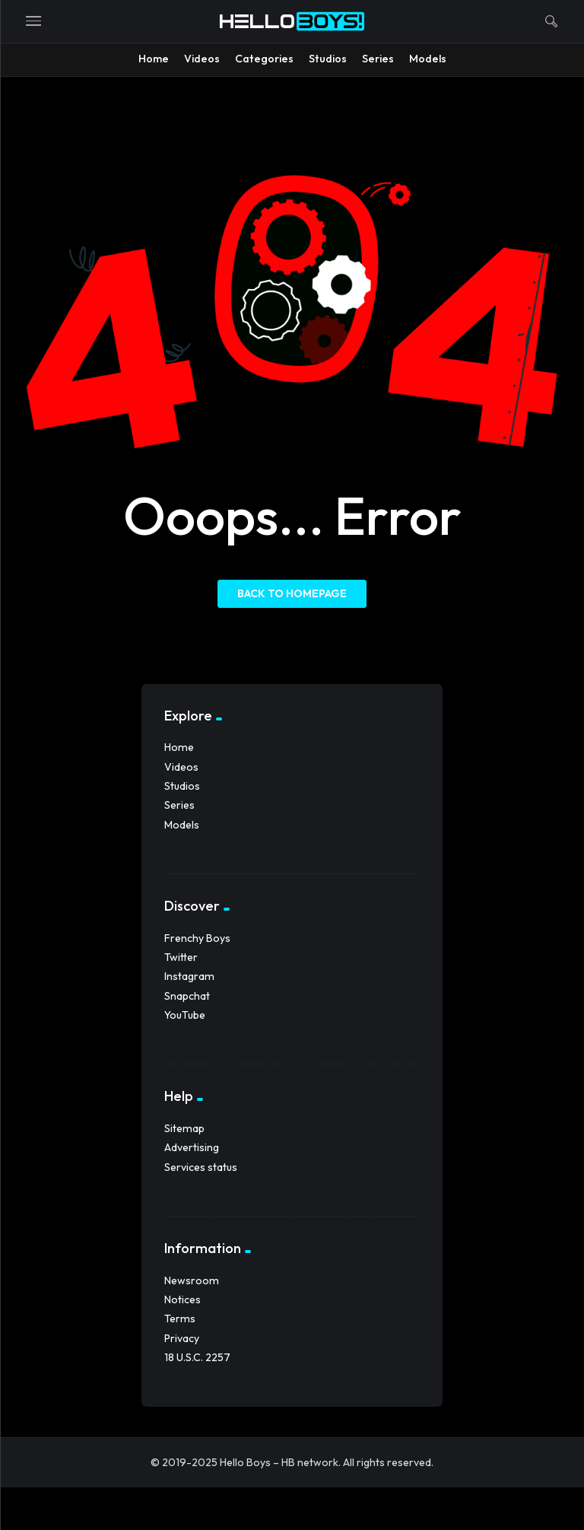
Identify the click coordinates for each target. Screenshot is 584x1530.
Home (179, 747)
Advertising (191, 1147)
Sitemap (184, 1128)
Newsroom (191, 1280)
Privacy (181, 1338)
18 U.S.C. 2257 (197, 1357)
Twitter (181, 957)
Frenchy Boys (197, 938)
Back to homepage (292, 593)
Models (181, 825)
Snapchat (187, 996)
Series (179, 805)
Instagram (189, 976)
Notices (182, 1299)
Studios (182, 786)
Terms (179, 1318)
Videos (181, 767)
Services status (200, 1167)
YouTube (184, 1015)
